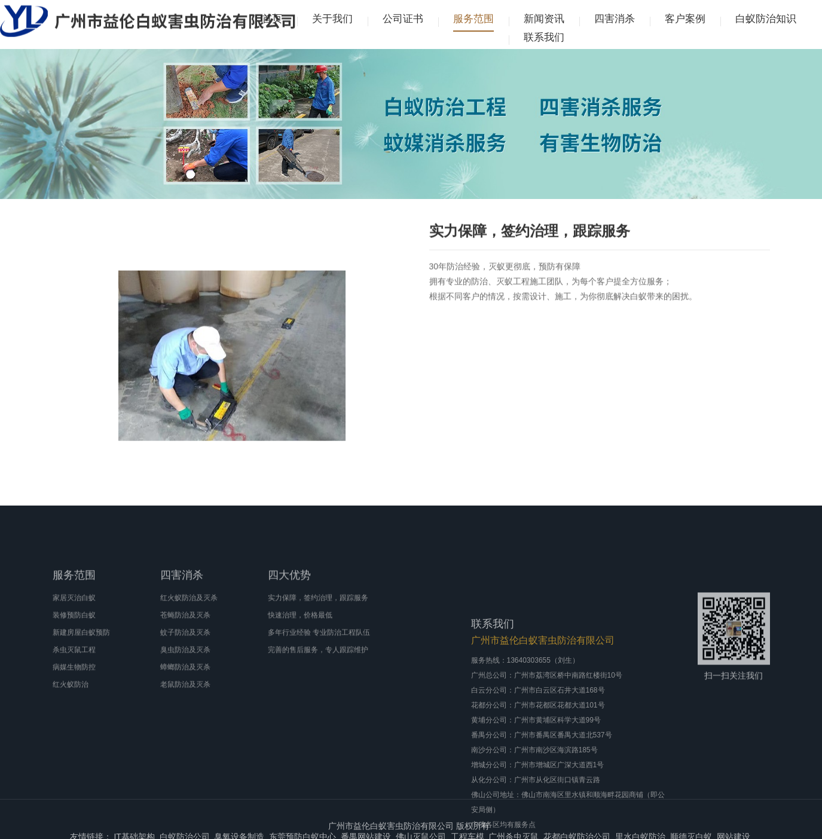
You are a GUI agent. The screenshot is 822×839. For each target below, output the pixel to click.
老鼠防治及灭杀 (185, 712)
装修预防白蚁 (74, 643)
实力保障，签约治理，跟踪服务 (318, 625)
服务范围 (473, 19)
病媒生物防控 (74, 695)
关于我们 (332, 19)
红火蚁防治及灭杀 (189, 625)
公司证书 (403, 19)
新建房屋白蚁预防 (81, 660)
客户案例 (685, 19)
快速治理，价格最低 (300, 643)
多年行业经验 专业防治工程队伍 (319, 660)
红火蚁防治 (70, 712)
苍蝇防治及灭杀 (185, 643)
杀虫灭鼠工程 (74, 677)
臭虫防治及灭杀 (185, 677)
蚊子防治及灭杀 (185, 660)
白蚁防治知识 (765, 19)
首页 (272, 19)
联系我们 (544, 37)
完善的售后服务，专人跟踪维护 (318, 677)
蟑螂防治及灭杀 (185, 695)
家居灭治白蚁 (74, 625)
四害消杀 (614, 19)
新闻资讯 (544, 19)
